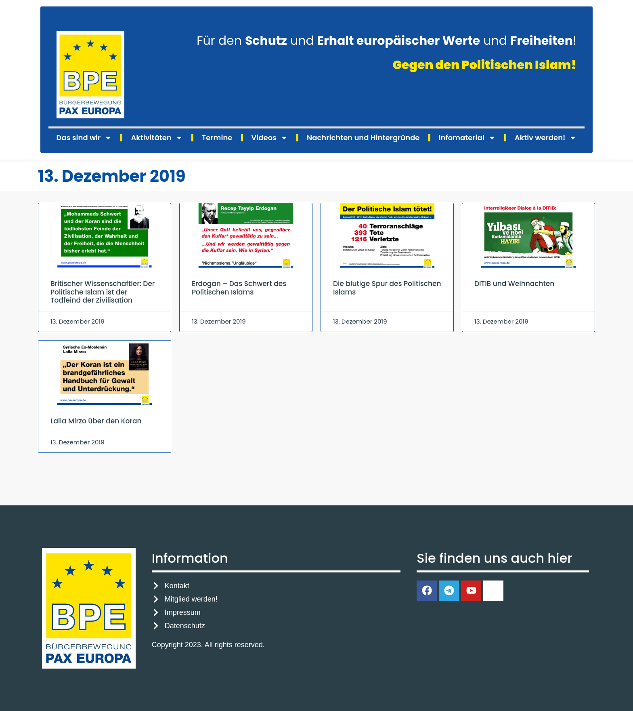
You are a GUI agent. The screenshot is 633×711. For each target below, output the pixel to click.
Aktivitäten (156, 137)
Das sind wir (84, 137)
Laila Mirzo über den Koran (95, 421)
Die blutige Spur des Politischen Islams (387, 288)
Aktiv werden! (546, 137)
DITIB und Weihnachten (514, 283)
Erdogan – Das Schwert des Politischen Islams (239, 288)
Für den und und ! (386, 40)
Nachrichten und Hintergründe (363, 138)
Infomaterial (467, 137)
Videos (270, 137)
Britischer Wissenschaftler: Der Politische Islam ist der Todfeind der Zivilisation (102, 292)
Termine (217, 138)
